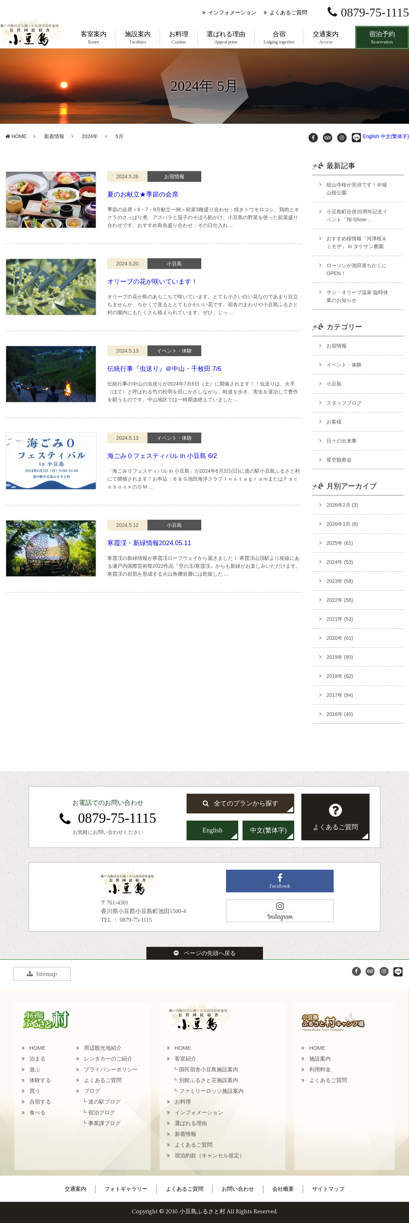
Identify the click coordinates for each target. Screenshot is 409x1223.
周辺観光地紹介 (103, 1048)
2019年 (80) (339, 657)
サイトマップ (328, 1189)
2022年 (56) (339, 600)
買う (34, 1091)
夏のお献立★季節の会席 (142, 194)
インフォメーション (232, 12)
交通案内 (326, 38)
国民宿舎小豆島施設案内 (208, 1069)
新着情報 (54, 136)
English (371, 136)
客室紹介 (185, 1059)
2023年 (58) (339, 581)
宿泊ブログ (101, 1112)
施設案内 (138, 38)
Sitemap (42, 974)
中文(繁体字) (395, 136)
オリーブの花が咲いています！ (152, 281)
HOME (16, 136)
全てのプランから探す (240, 803)
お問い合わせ (238, 1189)
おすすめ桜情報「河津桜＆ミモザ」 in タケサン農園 (356, 242)
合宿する (40, 1102)
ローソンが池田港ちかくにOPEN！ (356, 269)
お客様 (334, 422)
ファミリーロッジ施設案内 (211, 1091)
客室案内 (94, 38)
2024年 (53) (339, 562)
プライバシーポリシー (111, 1069)
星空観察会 (339, 460)
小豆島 (334, 384)
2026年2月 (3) (342, 505)
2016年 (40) (339, 714)
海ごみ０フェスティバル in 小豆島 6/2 (162, 455)
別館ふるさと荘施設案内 (208, 1080)
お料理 (178, 38)
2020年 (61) (339, 638)
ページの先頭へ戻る (205, 953)
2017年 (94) (339, 695)
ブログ (92, 1091)
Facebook (280, 881)
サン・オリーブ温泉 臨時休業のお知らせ (357, 296)
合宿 (279, 38)
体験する (40, 1080)
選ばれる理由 (226, 38)
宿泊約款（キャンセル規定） (210, 1155)
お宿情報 (336, 346)
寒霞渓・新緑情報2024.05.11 (149, 543)
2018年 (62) (339, 676)
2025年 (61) (339, 543)
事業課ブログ (104, 1123)
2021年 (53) (339, 619)
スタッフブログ (344, 403)
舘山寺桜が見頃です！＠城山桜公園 (356, 188)
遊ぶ (34, 1069)
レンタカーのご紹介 (108, 1059)
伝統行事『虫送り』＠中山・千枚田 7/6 (164, 368)
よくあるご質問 (288, 12)
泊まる (37, 1059)
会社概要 (283, 1189)
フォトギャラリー (125, 1189)
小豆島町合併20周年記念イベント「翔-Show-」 (356, 215)
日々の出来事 (341, 441)
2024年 (90, 136)
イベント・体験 (344, 365)
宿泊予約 (382, 38)
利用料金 (320, 1069)
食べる (37, 1112)
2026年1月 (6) (342, 524)
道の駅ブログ (104, 1102)
